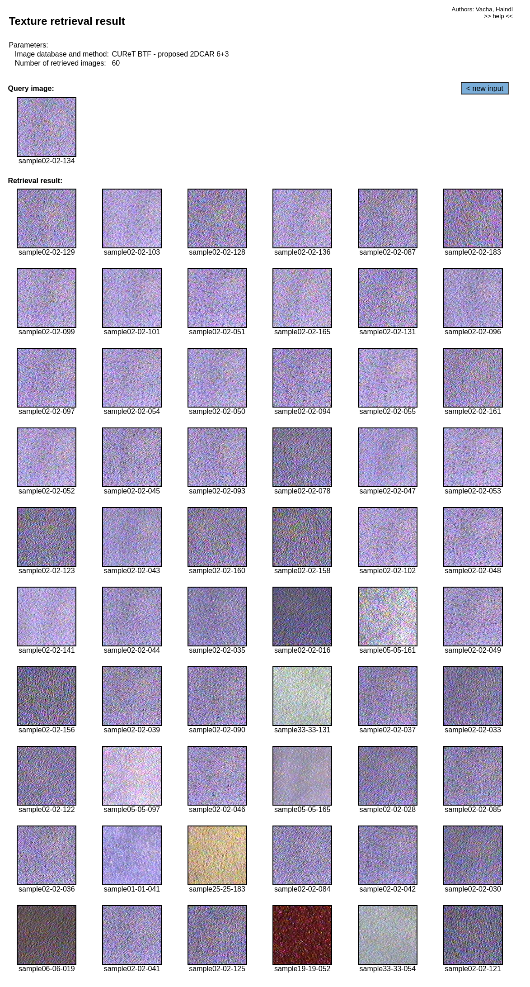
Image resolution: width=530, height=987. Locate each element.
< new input (484, 88)
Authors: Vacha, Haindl (482, 9)
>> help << (498, 16)
